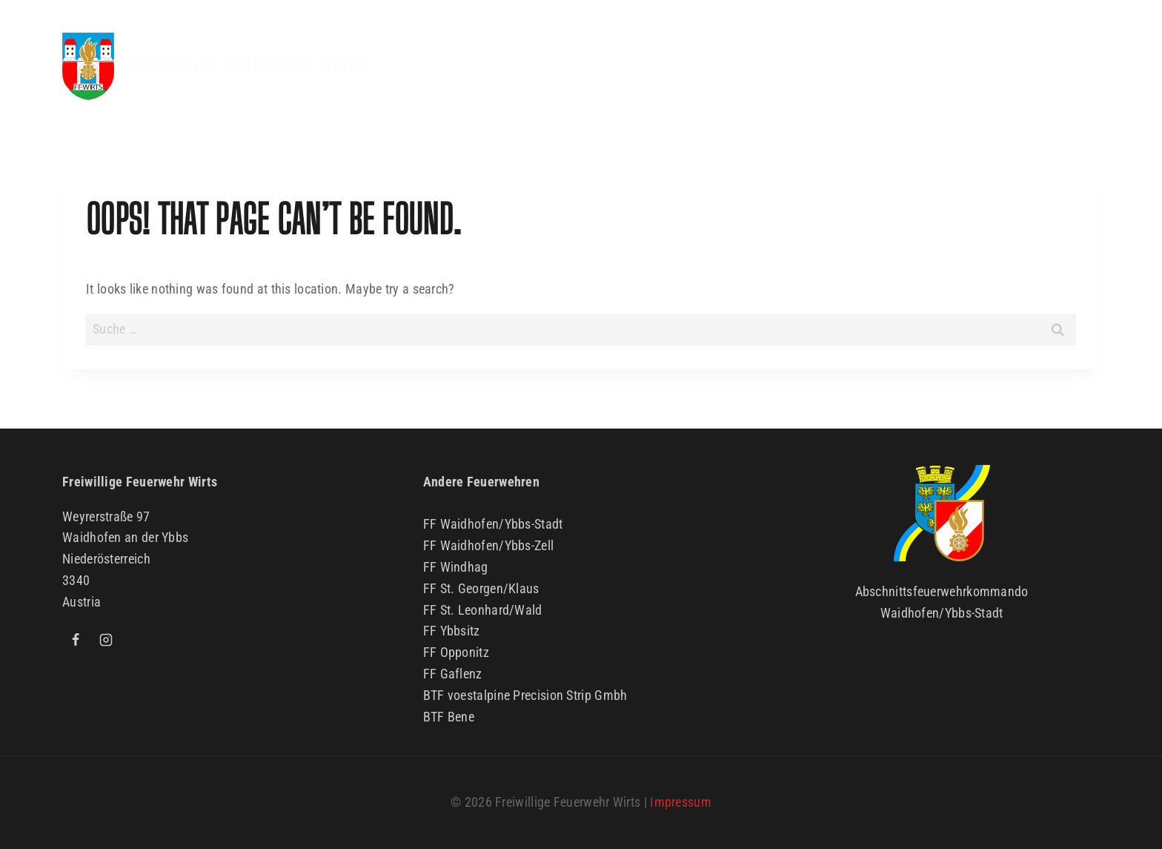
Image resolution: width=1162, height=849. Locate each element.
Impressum (680, 802)
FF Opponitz (456, 652)
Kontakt (1059, 65)
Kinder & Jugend (857, 65)
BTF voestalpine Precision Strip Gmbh (525, 695)
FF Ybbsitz (451, 630)
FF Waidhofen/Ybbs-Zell (488, 545)
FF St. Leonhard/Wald (482, 610)
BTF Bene (448, 716)
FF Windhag (455, 567)
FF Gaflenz (452, 673)
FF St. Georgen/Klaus (481, 588)
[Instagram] (106, 640)
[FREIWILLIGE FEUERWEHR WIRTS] (214, 66)
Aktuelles (555, 65)
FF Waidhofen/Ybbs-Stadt (493, 524)
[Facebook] (75, 640)
